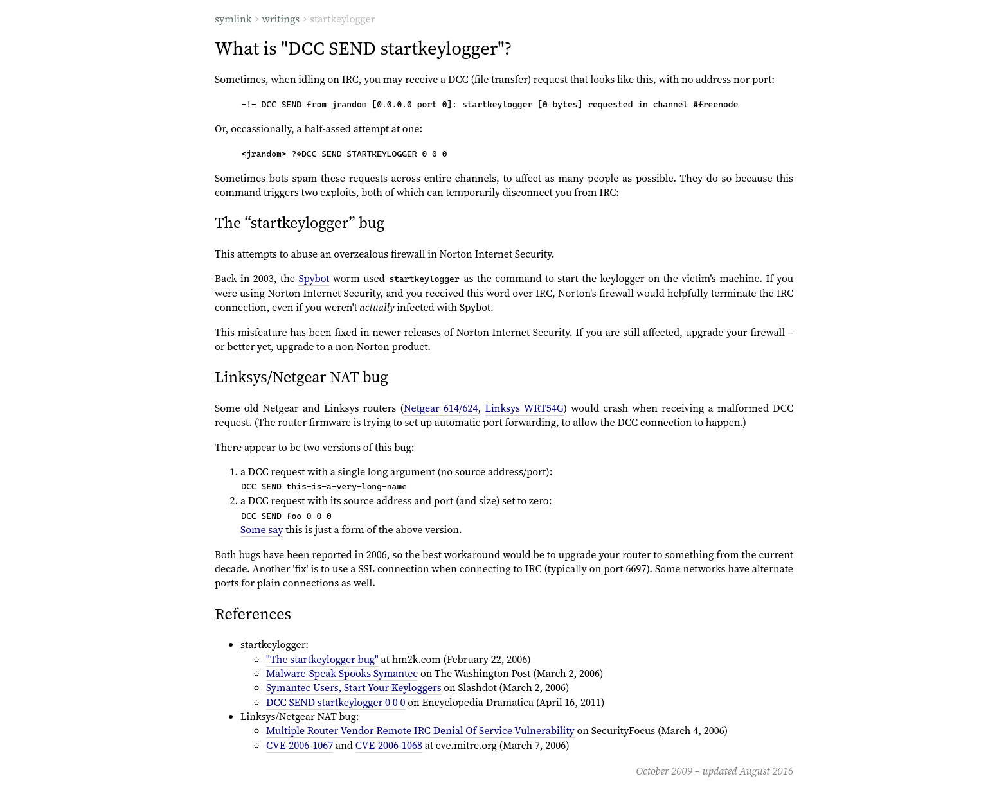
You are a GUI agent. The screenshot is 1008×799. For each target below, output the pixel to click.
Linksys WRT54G (524, 408)
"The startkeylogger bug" (322, 659)
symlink (233, 19)
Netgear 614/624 (441, 408)
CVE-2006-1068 (389, 745)
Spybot (313, 278)
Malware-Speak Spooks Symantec (342, 673)
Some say (261, 529)
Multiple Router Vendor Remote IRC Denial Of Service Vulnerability (420, 730)
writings (281, 19)
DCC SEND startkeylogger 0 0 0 (336, 702)
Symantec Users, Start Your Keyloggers (354, 687)
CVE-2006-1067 (299, 745)
